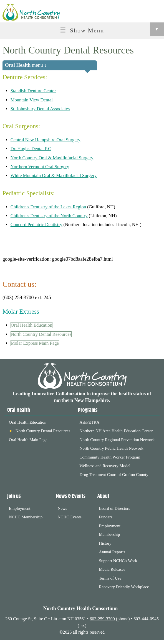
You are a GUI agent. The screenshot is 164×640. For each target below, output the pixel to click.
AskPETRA (90, 422)
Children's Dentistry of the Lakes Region (48, 206)
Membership (109, 534)
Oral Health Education (31, 325)
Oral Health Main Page (28, 439)
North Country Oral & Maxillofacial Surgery (52, 157)
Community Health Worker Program (110, 457)
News (62, 508)
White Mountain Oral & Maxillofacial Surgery (54, 175)
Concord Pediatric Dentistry (36, 224)
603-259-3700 (102, 618)
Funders (105, 517)
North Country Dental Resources (41, 334)
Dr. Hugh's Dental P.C (31, 148)
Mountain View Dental (32, 100)
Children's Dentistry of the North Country (49, 215)
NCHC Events (70, 517)
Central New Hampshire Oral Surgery (45, 139)
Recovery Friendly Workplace (124, 587)
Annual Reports (112, 552)
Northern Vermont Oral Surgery (40, 166)
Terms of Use (110, 578)
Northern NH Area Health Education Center (116, 431)
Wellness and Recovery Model (105, 466)
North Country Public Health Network (111, 448)
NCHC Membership (25, 517)
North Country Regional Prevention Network (117, 439)
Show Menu (117, 29)
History (105, 543)
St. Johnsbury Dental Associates (40, 108)
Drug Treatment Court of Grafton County (114, 474)
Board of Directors (114, 508)
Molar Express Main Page (35, 343)
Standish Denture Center (33, 90)
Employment (20, 508)
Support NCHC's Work (118, 561)
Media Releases (112, 569)
